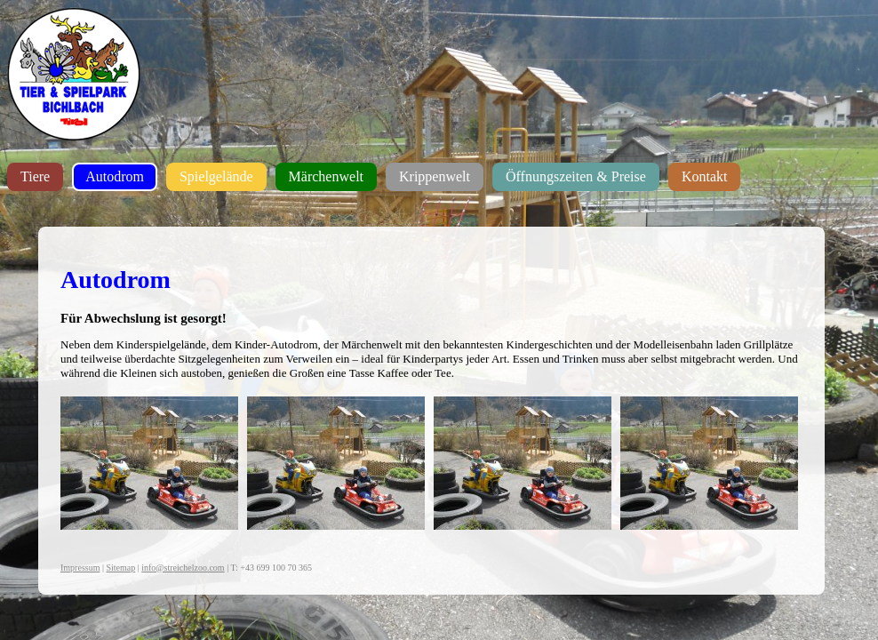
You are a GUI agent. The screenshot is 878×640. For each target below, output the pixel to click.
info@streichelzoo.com (182, 567)
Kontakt (705, 176)
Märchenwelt (326, 176)
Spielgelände (216, 176)
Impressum (80, 567)
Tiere (35, 176)
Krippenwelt (434, 176)
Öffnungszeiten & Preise (576, 176)
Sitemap (120, 567)
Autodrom (114, 176)
